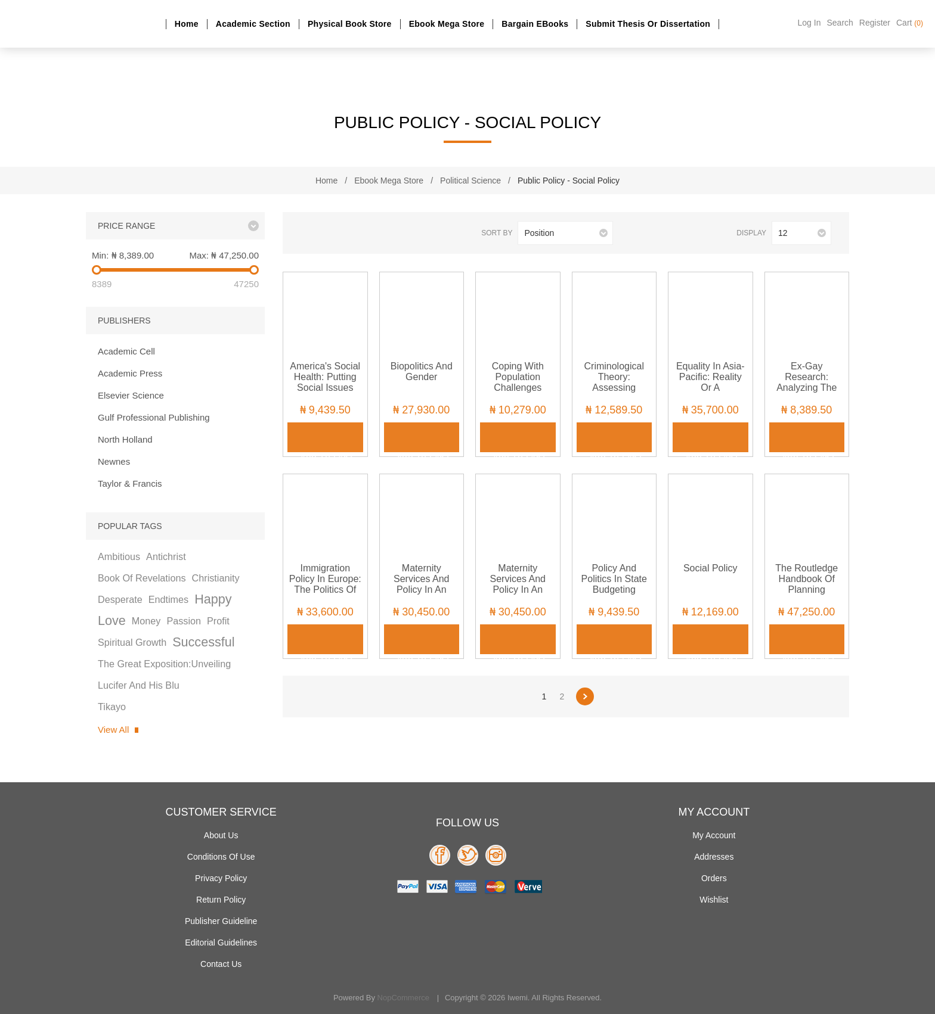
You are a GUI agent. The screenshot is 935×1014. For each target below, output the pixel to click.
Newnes (114, 461)
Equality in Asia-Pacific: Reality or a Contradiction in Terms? (710, 387)
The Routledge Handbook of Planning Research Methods (806, 589)
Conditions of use (221, 856)
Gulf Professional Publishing (154, 417)
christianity (216, 578)
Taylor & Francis (130, 483)
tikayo (112, 706)
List (326, 233)
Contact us (221, 964)
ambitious (119, 556)
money (146, 620)
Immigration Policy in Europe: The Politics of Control (325, 584)
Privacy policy (221, 878)
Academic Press (130, 373)
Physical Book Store (350, 24)
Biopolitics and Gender (422, 371)
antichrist (166, 556)
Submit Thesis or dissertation (648, 24)
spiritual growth (132, 642)
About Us (221, 835)
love (112, 620)
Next (585, 696)
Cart (909, 22)
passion (183, 620)
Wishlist (713, 899)
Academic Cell (126, 351)
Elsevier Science (131, 395)
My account (713, 835)
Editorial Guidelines (221, 942)
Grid (307, 233)
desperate (120, 599)
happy (212, 599)
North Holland (125, 439)
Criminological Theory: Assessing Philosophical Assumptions (614, 387)
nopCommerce (403, 997)
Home (187, 24)
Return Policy (221, 899)
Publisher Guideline (221, 921)
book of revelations (142, 578)
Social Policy (710, 568)
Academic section (253, 24)
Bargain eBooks (534, 24)
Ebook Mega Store (447, 24)
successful (203, 641)
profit (218, 620)
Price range (126, 226)
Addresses (713, 856)
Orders (714, 878)
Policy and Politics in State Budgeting (614, 579)
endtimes (168, 599)
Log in (809, 22)
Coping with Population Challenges (518, 377)
